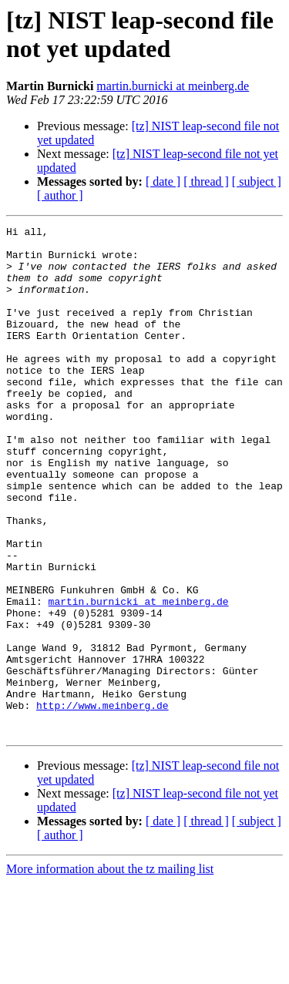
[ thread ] (206, 181)
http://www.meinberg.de (102, 802)
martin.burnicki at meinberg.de (172, 85)
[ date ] (163, 181)
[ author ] (60, 195)
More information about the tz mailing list (109, 970)
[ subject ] (256, 181)
